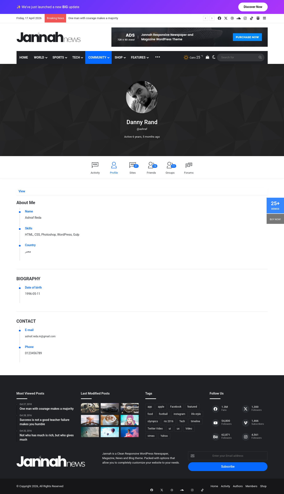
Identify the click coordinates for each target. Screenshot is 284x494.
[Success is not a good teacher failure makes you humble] (110, 432)
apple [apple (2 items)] (161, 406)
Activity (95, 172)
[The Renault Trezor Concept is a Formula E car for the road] (90, 408)
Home (24, 57)
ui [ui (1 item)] (170, 428)
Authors (238, 486)
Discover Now (253, 7)
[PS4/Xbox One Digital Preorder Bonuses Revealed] (110, 408)
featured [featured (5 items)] (192, 406)
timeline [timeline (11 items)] (195, 421)
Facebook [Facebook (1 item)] (175, 406)
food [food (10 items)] (150, 414)
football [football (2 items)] (163, 414)
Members (251, 486)
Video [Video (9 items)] (188, 428)
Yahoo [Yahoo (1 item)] (164, 435)
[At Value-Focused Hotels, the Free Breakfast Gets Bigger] (90, 420)
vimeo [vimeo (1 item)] (151, 435)
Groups (171, 169)
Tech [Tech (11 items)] (182, 421)
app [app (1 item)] (150, 406)
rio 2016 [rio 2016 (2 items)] (168, 421)
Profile (114, 172)
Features (138, 57)
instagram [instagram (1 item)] (179, 414)
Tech (76, 57)
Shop (119, 57)
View (22, 191)
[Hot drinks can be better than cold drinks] (110, 420)
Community (97, 57)
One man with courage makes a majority (93, 18)
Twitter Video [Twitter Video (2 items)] (155, 428)
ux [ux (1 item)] (178, 428)
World (39, 57)
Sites (134, 169)
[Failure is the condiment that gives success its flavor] (130, 432)
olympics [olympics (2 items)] (153, 421)
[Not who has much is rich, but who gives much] (130, 420)
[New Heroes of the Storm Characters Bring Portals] (130, 408)
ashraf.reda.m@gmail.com (43, 336)
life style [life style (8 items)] (196, 414)
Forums (189, 172)
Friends (152, 169)
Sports (58, 57)
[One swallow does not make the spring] (90, 432)
